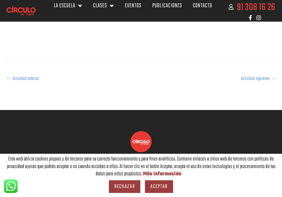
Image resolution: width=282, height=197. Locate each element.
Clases (103, 5)
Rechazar (124, 186)
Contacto (202, 5)
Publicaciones (167, 5)
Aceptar (159, 186)
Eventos (133, 5)
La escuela (68, 5)
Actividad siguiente (257, 79)
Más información (162, 174)
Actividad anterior (24, 79)
